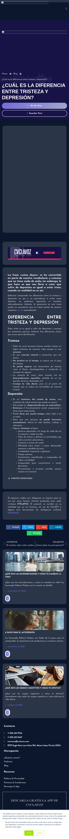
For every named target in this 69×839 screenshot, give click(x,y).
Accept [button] (29, 833)
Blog (15, 60)
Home (4, 60)
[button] (13, 513)
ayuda (20, 296)
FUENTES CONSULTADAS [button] (20, 464)
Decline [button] (39, 833)
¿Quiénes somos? (12, 744)
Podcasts (8, 748)
